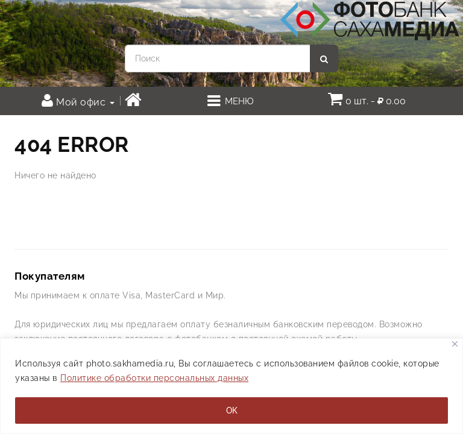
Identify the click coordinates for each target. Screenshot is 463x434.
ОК (232, 410)
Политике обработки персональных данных (154, 378)
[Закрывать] (455, 344)
